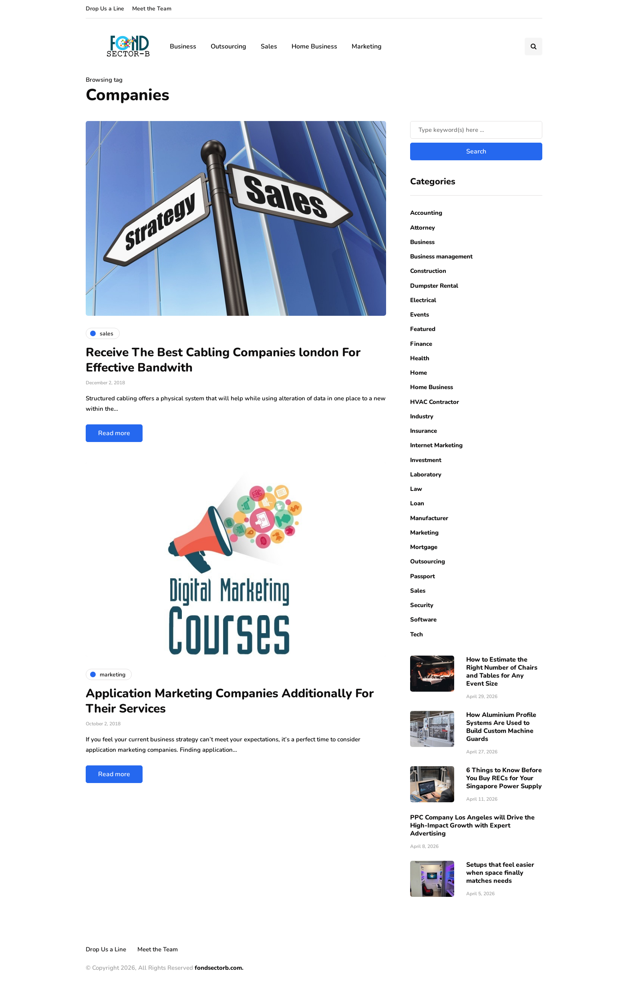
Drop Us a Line (105, 8)
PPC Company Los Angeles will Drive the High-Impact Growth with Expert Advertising (472, 825)
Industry (421, 416)
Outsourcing (228, 46)
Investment (425, 460)
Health (419, 358)
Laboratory (425, 474)
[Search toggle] (533, 46)
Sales (269, 46)
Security (421, 605)
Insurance (423, 431)
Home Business (314, 46)
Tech (416, 634)
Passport (422, 576)
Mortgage (423, 547)
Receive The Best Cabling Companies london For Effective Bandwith (223, 360)
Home (418, 373)
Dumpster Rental (434, 286)
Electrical (423, 300)
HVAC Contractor (434, 402)
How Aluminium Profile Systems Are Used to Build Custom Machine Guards (501, 726)
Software (423, 620)
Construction (428, 271)
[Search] (476, 130)
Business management (441, 256)
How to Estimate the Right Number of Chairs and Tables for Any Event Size (501, 671)
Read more (114, 433)
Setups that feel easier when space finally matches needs (500, 872)
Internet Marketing (436, 445)
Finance (421, 344)
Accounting (426, 213)
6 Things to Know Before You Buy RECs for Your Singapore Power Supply (504, 778)
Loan (417, 503)
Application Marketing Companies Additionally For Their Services (230, 701)
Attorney (422, 228)
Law (416, 489)
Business (183, 46)
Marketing (367, 46)
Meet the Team (151, 8)
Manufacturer (429, 518)
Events (419, 315)
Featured (422, 329)
